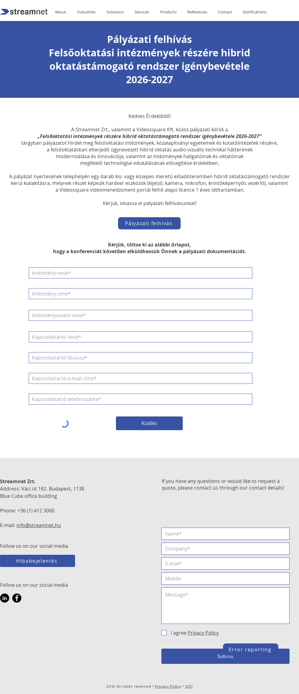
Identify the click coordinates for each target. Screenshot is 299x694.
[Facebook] (16, 598)
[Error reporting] (250, 649)
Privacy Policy (168, 686)
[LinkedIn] (4, 598)
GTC (189, 686)
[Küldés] (149, 423)
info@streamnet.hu (38, 525)
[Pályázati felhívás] (149, 223)
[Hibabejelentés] (37, 561)
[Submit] (225, 656)
